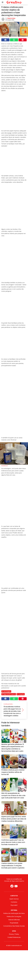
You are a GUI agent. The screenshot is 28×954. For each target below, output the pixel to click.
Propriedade (14, 923)
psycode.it (14, 905)
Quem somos (14, 899)
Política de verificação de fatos (14, 913)
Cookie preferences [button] (14, 937)
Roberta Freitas (11, 18)
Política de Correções (14, 916)
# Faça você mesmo (9, 694)
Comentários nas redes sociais (14, 926)
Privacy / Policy (14, 934)
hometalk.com (4, 465)
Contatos (14, 902)
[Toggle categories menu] (2, 2)
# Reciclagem (6, 691)
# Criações (20, 694)
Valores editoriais (14, 920)
